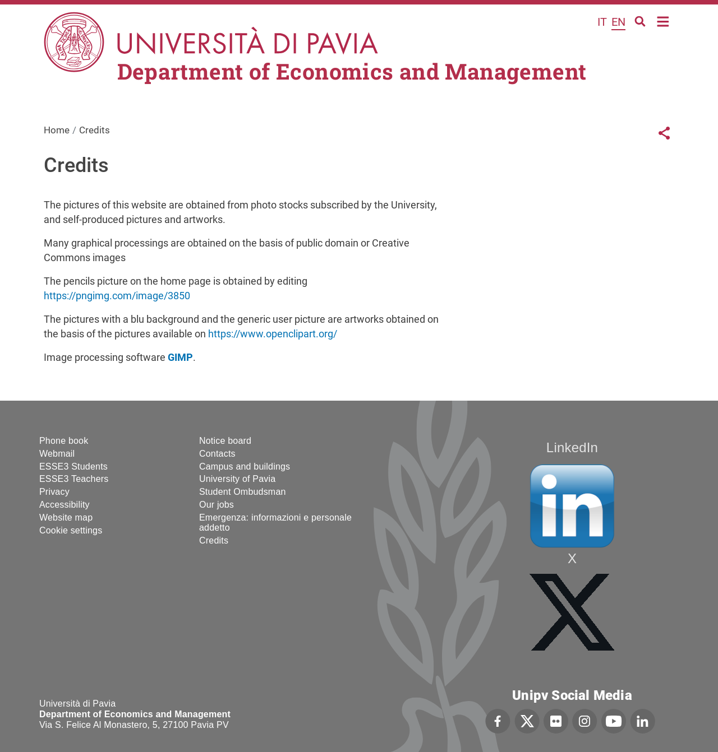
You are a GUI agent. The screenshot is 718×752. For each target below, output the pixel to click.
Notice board (225, 440)
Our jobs (216, 504)
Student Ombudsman (242, 491)
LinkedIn (572, 447)
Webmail (57, 453)
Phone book (63, 440)
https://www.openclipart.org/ (272, 334)
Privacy (54, 491)
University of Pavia (237, 479)
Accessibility (64, 504)
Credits (213, 540)
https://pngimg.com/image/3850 (117, 295)
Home (663, 20)
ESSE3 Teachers (73, 479)
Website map (66, 517)
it (602, 22)
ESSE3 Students (73, 466)
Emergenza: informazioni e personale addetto (275, 522)
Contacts (217, 453)
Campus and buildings (244, 466)
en (618, 22)
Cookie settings (70, 530)
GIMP (180, 357)
